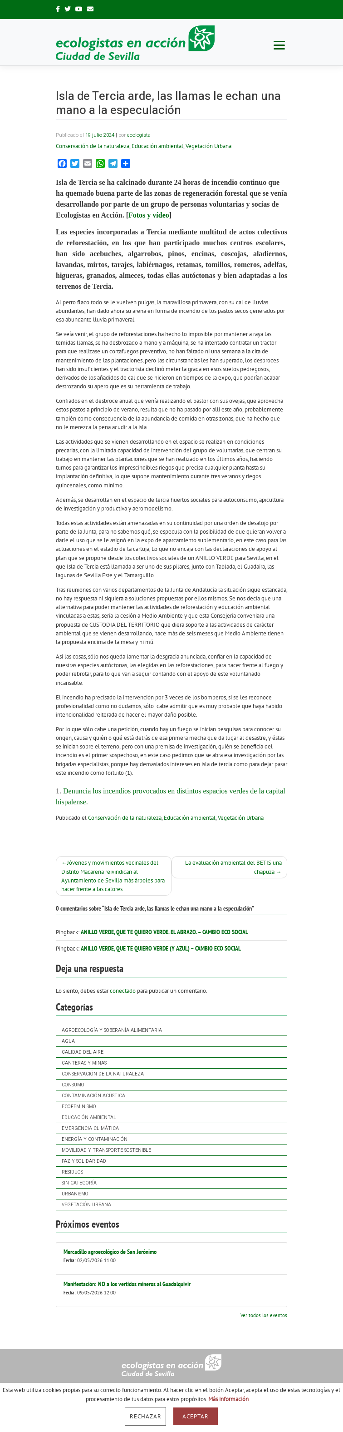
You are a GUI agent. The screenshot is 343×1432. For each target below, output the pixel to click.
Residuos (72, 1172)
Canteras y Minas (84, 1063)
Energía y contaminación (94, 1139)
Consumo (73, 1084)
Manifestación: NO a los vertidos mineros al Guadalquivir (127, 1284)
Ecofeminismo (79, 1106)
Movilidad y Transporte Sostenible (106, 1150)
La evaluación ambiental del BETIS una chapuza (233, 867)
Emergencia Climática (90, 1128)
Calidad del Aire (82, 1052)
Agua (68, 1041)
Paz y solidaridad (84, 1161)
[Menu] (279, 45)
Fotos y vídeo (148, 215)
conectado (123, 991)
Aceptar (195, 1416)
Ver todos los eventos (263, 1315)
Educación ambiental (89, 1117)
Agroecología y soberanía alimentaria (112, 1030)
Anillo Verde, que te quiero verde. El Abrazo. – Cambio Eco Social (164, 932)
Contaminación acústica (93, 1095)
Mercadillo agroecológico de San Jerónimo (110, 1252)
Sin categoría (79, 1182)
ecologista (139, 135)
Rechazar (146, 1416)
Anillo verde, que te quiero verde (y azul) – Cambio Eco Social (161, 948)
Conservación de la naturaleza (103, 1073)
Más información (228, 1399)
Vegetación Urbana (86, 1204)
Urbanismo (75, 1193)
